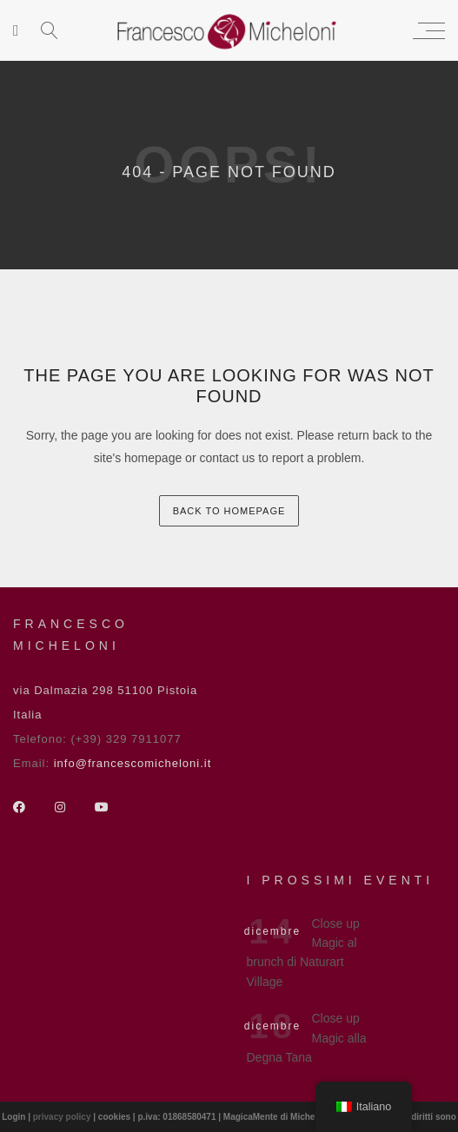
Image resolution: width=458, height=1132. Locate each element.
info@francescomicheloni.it (133, 763)
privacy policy (63, 1117)
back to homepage (229, 511)
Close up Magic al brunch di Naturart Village (303, 953)
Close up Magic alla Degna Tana (307, 1037)
